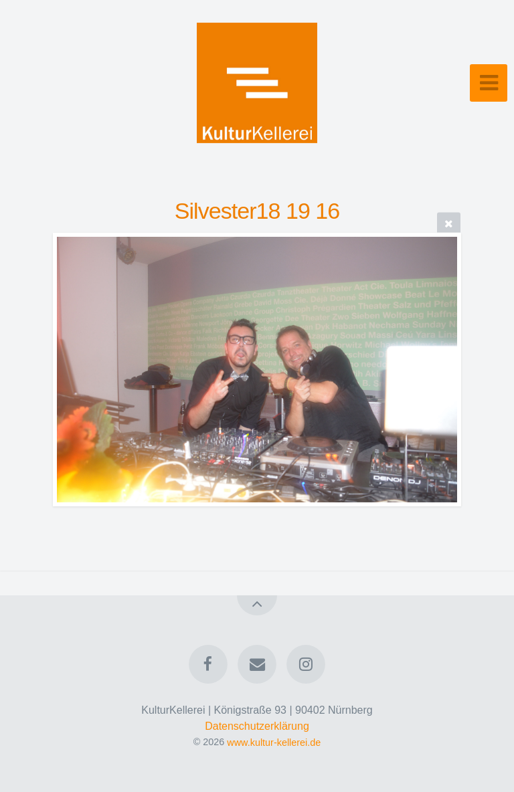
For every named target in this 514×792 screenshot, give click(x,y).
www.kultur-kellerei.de (274, 741)
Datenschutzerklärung (257, 726)
